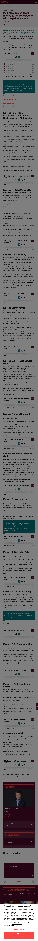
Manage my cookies (19, 929)
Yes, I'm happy (19, 937)
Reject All (19, 933)
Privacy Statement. (10, 925)
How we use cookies (17, 924)
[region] (19, 922)
